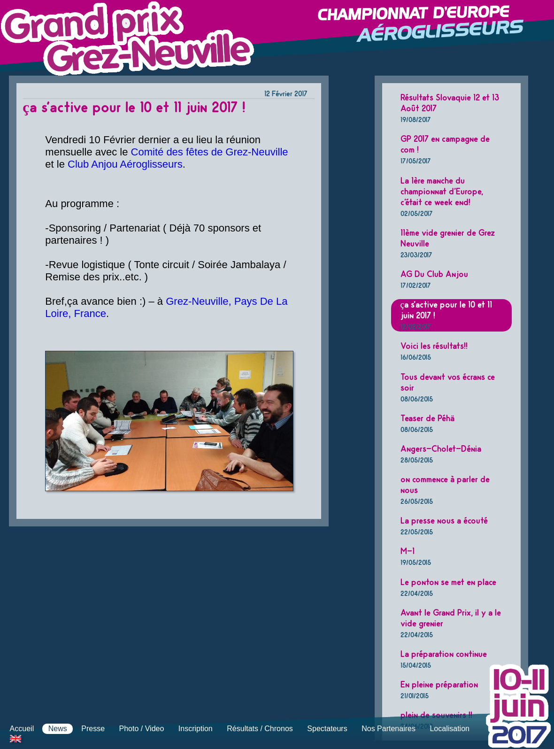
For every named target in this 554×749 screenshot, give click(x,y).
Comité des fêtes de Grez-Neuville (209, 152)
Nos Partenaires (389, 729)
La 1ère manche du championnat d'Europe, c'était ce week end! (441, 196)
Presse (93, 729)
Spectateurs (327, 729)
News (57, 729)
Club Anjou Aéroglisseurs (125, 164)
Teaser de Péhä (427, 423)
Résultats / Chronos (260, 729)
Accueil (22, 729)
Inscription (195, 729)
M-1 (415, 556)
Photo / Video (141, 729)
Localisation (449, 729)
